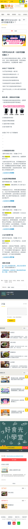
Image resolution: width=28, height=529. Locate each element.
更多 (25, 328)
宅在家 (10, 280)
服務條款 (10, 517)
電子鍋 (10, 282)
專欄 (9, 1)
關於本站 (17, 517)
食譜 (2, 1)
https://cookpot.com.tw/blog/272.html (15, 456)
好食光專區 (11, 447)
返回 (24, 19)
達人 (19, 14)
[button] (26, 1)
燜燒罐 (18, 280)
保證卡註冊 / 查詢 (23, 3)
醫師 (3, 14)
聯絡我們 (24, 517)
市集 (12, 1)
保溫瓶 (22, 280)
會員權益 (3, 517)
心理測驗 (6, 280)
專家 (8, 14)
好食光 (25, 14)
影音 (5, 1)
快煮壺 (14, 280)
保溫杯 (6, 282)
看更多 (14, 483)
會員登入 (11, 320)
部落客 (14, 14)
